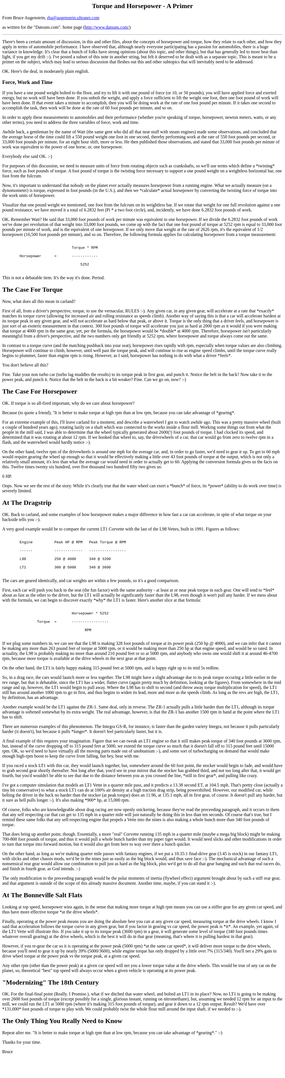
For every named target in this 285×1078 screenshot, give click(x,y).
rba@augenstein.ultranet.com (73, 17)
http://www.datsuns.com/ (107, 27)
